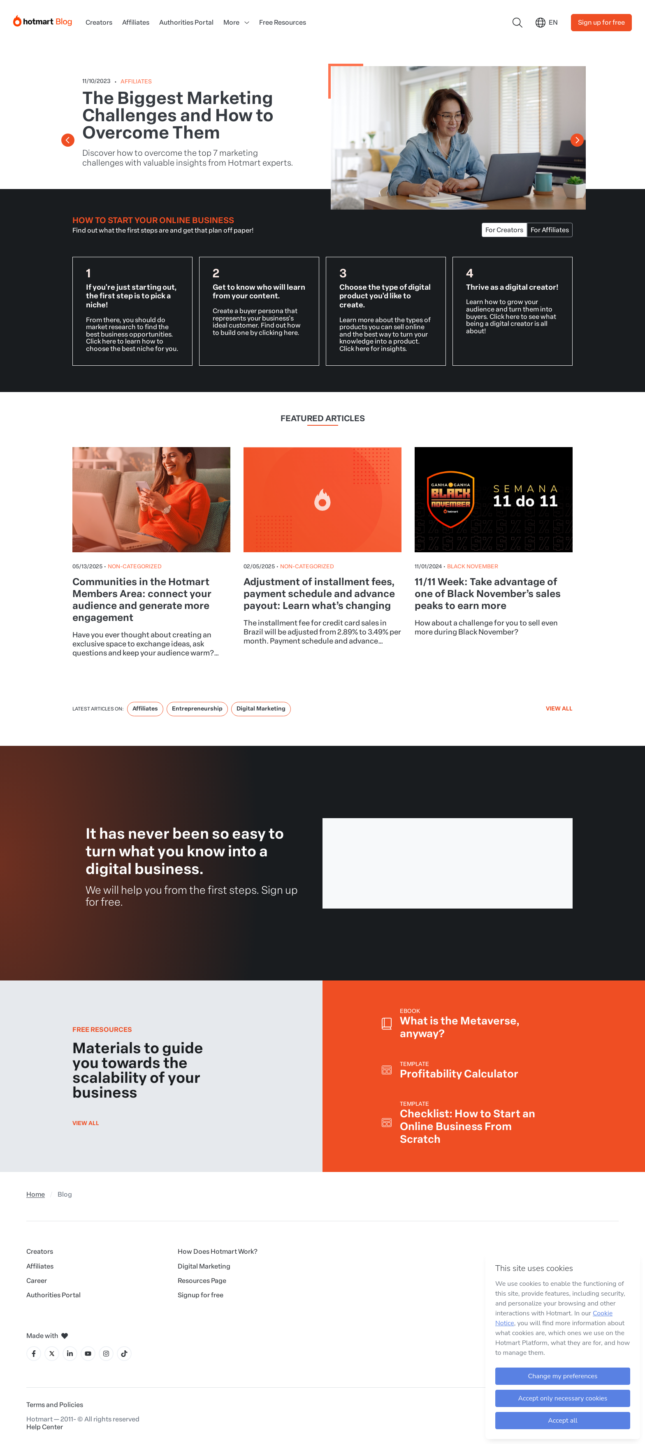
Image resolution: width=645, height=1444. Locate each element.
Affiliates (135, 22)
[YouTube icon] (88, 1353)
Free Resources (282, 22)
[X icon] (51, 1353)
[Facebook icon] (33, 1353)
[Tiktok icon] (124, 1353)
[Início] (42, 19)
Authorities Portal (186, 22)
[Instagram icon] (106, 1353)
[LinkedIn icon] (70, 1353)
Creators (99, 22)
